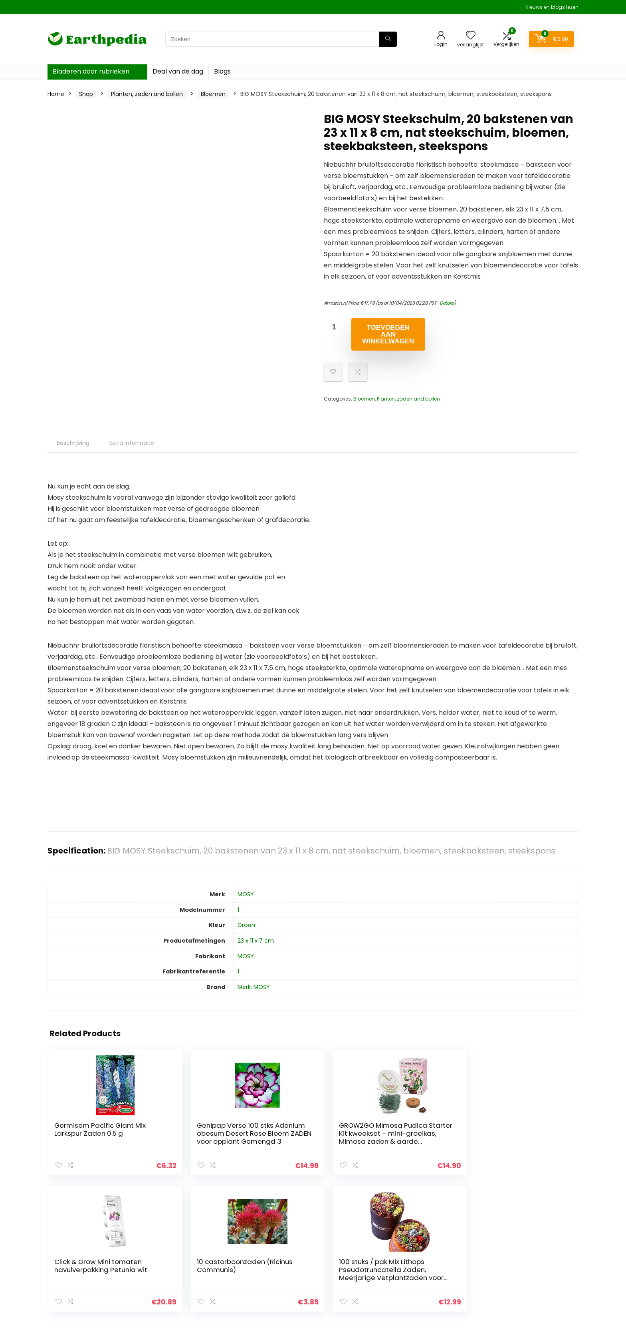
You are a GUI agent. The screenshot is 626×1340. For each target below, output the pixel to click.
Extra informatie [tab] (131, 443)
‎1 (238, 910)
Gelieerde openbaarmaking (537, 1268)
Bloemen (213, 94)
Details (447, 302)
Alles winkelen (431, 1268)
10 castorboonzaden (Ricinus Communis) (442, 1137)
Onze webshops (434, 1279)
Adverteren (428, 1290)
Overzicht (426, 1257)
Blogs (222, 71)
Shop (86, 94)
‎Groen (246, 925)
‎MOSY (246, 894)
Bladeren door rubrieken (91, 71)
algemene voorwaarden (532, 1257)
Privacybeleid (517, 1246)
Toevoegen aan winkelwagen (388, 334)
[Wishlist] (470, 35)
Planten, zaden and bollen (147, 94)
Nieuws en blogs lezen (551, 7)
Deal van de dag (178, 71)
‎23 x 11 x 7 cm (256, 941)
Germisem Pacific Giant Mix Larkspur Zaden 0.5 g (83, 1133)
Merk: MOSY (254, 987)
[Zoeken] (388, 39)
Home (56, 94)
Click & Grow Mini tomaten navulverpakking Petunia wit (350, 1137)
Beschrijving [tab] (73, 443)
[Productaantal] (334, 327)
